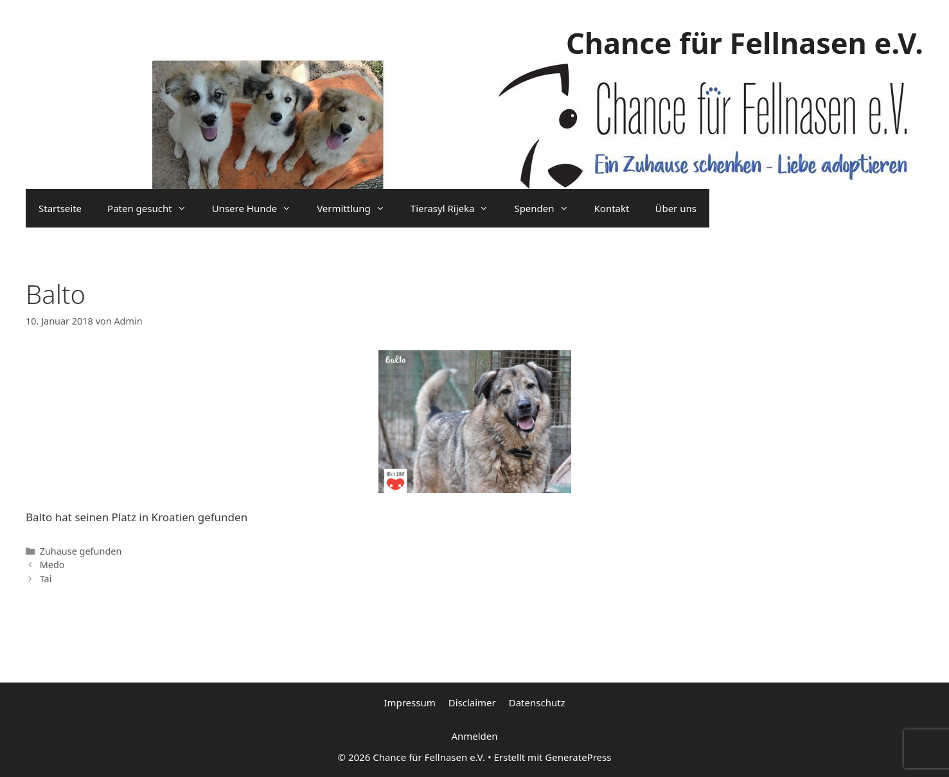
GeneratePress (578, 757)
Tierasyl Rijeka (456, 208)
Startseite (60, 208)
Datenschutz (537, 702)
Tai (46, 579)
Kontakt (612, 208)
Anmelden (474, 735)
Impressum (409, 702)
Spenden (547, 208)
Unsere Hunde (258, 208)
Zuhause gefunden (81, 551)
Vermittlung (357, 208)
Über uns (675, 208)
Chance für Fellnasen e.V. (744, 42)
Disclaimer (472, 702)
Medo (52, 564)
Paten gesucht (153, 208)
